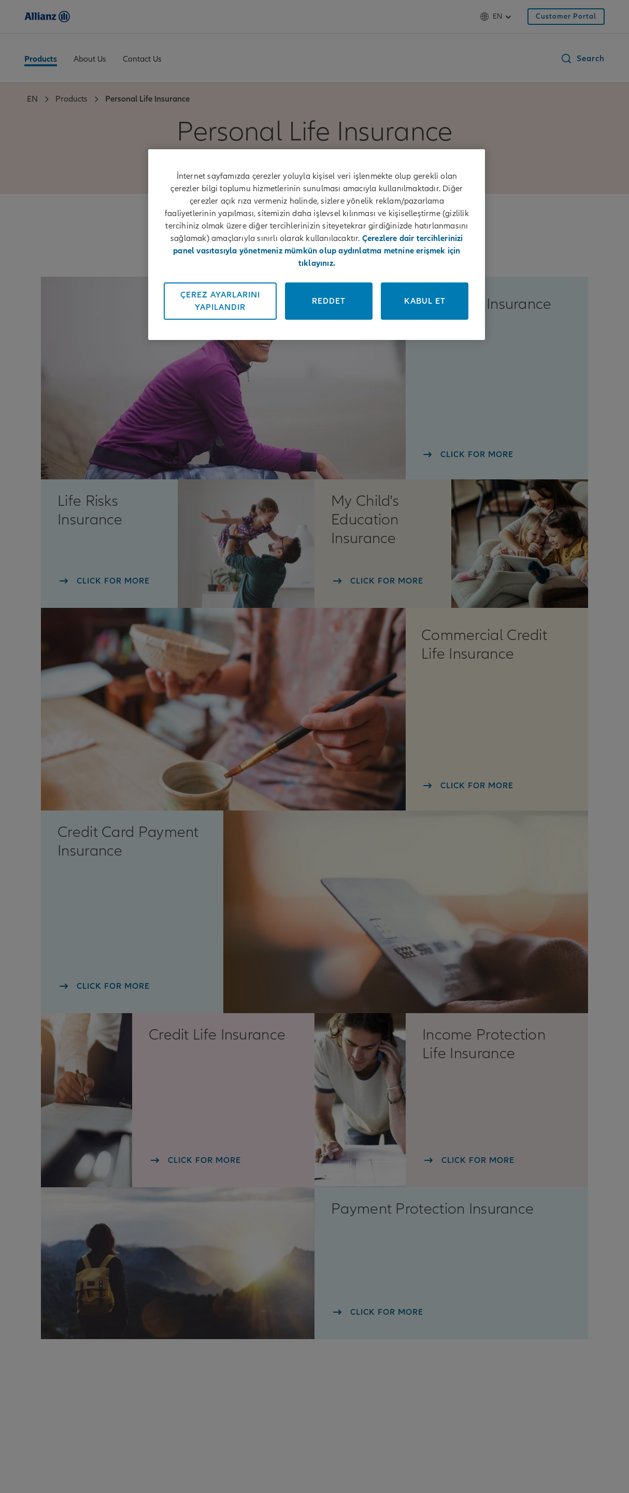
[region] (316, 244)
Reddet (329, 301)
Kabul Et (425, 301)
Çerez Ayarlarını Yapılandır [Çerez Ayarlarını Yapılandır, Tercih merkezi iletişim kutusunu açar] (220, 301)
